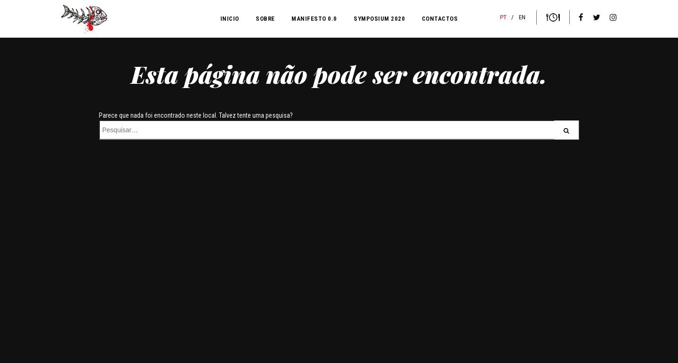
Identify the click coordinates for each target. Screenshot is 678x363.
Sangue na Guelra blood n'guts (84, 19)
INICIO (229, 18)
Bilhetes (553, 17)
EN (522, 17)
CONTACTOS (440, 18)
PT (503, 17)
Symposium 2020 (379, 18)
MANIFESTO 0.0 (314, 18)
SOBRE (265, 18)
